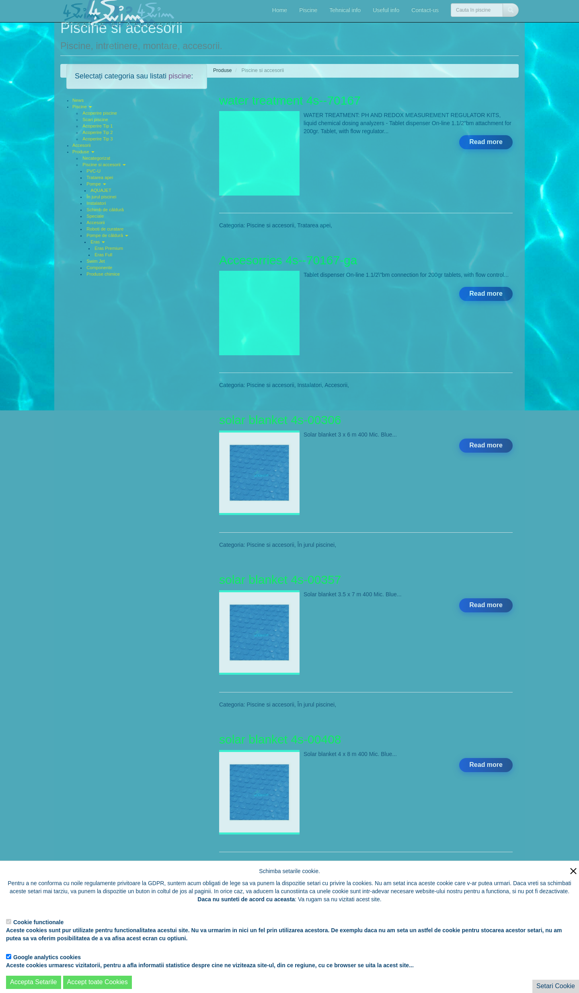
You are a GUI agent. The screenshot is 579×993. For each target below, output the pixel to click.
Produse (83, 151)
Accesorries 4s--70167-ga (288, 260)
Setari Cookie (555, 986)
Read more (486, 141)
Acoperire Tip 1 (97, 126)
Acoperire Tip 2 (97, 132)
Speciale (95, 216)
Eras (97, 241)
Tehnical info (345, 10)
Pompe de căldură (107, 235)
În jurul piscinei (101, 196)
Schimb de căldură (105, 209)
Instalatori (96, 203)
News (78, 100)
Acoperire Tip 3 (97, 138)
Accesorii (81, 145)
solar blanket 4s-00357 (280, 579)
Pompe (96, 183)
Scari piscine (95, 119)
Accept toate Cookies (97, 982)
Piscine (308, 10)
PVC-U (93, 171)
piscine (179, 76)
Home (279, 10)
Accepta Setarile (33, 982)
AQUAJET (100, 190)
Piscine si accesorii (104, 164)
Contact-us (425, 10)
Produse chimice (103, 274)
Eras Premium (108, 248)
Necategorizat (96, 158)
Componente (99, 267)
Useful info (386, 10)
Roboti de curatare (104, 229)
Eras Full (103, 254)
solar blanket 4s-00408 (280, 739)
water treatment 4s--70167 (290, 100)
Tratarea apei (99, 177)
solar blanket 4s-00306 (280, 419)
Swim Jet (95, 261)
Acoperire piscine (99, 113)
